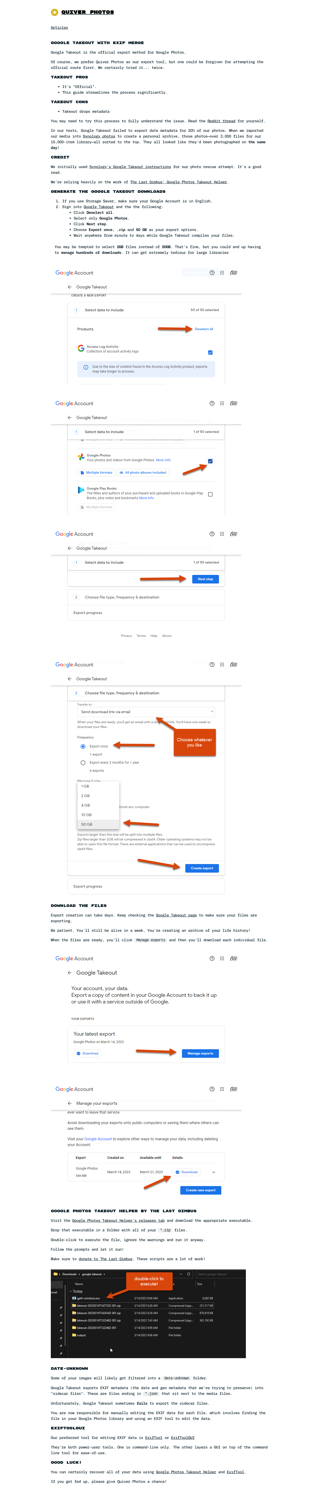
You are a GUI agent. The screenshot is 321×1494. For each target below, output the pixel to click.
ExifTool (153, 1437)
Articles (59, 27)
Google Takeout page (176, 915)
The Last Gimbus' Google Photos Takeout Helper (178, 182)
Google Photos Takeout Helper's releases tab (118, 1220)
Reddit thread (221, 121)
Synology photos (99, 136)
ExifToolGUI (183, 1437)
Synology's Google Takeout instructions (130, 166)
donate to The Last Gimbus (105, 1259)
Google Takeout (99, 207)
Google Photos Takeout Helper (186, 1472)
